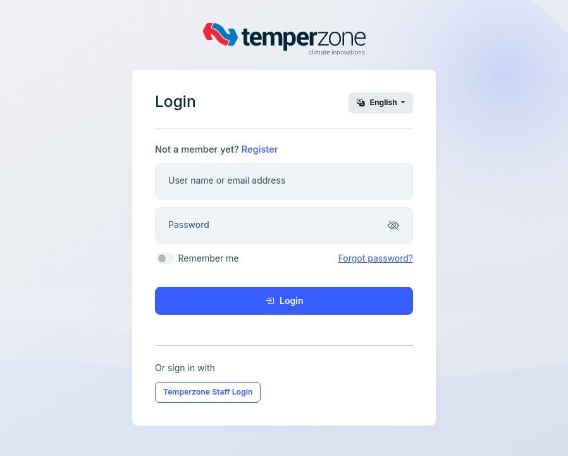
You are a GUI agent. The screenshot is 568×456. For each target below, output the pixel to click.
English (378, 102)
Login (284, 300)
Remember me (208, 258)
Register (260, 149)
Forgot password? (375, 258)
